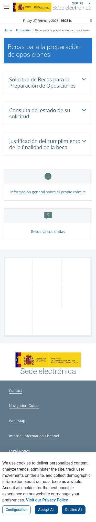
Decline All (73, 510)
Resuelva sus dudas (48, 231)
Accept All (46, 510)
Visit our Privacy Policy (47, 500)
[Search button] (91, 20)
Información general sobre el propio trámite (48, 191)
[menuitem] (15, 390)
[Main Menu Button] (6, 7)
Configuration (16, 510)
